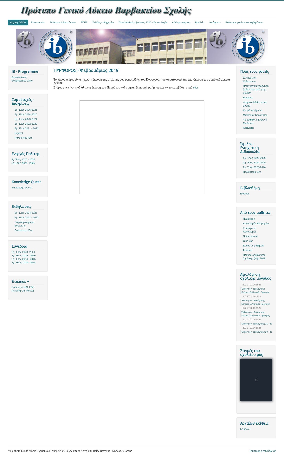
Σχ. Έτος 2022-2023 (26, 123)
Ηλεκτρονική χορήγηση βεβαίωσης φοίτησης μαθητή (256, 89)
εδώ (195, 87)
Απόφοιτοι (215, 22)
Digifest (19, 133)
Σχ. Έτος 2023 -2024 (23, 252)
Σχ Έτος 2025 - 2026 (23, 159)
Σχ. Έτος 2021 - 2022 (27, 128)
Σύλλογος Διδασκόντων (63, 22)
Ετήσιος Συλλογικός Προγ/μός (256, 292)
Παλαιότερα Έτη (24, 137)
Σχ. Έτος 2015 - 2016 (24, 255)
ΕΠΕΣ (84, 22)
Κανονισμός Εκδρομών (256, 223)
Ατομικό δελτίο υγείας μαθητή (255, 104)
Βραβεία (199, 22)
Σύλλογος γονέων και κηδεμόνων (244, 22)
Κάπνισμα (248, 127)
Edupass (248, 97)
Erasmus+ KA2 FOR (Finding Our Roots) (23, 289)
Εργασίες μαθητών (253, 245)
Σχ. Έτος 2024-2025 (26, 114)
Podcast (247, 250)
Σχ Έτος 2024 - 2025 (23, 162)
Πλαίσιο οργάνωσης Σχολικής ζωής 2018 (254, 256)
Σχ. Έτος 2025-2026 (26, 109)
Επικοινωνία (38, 22)
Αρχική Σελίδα (18, 22)
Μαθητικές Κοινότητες (255, 115)
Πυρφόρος (249, 218)
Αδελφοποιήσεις (181, 22)
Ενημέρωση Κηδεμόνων (249, 79)
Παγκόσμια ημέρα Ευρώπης (24, 224)
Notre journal (250, 236)
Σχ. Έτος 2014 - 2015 (24, 259)
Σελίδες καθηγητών (103, 22)
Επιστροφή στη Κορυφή (263, 450)
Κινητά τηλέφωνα (252, 110)
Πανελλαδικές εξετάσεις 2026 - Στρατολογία (143, 22)
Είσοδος (244, 193)
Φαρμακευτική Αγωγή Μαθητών (255, 121)
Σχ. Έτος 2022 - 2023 (27, 217)
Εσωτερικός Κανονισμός (249, 230)
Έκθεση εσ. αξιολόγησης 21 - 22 (257, 324)
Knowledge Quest (22, 187)
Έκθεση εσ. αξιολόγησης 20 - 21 (257, 332)
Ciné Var (248, 240)
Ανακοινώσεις (19, 77)
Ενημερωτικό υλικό (22, 80)
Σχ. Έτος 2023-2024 (26, 119)
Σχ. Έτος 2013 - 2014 (24, 262)
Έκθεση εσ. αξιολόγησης (253, 289)
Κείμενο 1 (245, 429)
